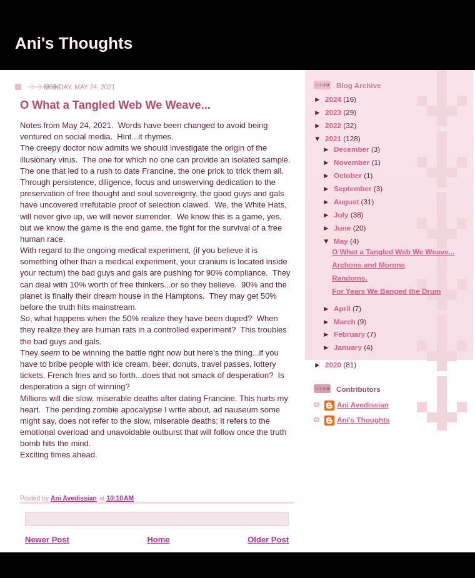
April (343, 308)
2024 (334, 99)
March (346, 321)
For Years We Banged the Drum (386, 291)
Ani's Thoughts (73, 43)
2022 (334, 125)
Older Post (268, 539)
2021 (334, 138)
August (347, 201)
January (349, 347)
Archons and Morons (368, 265)
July (342, 215)
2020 (334, 365)
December (352, 149)
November (352, 162)
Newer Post (47, 539)
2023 (334, 112)
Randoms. (350, 278)
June (343, 228)
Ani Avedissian (363, 405)
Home (158, 539)
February (350, 334)
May (342, 241)
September (354, 188)
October (349, 175)
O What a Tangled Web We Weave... (393, 251)
